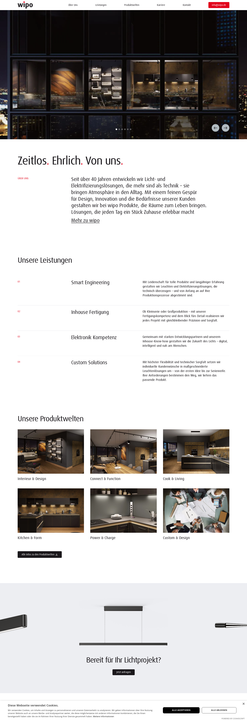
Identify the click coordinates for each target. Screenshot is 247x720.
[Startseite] (25, 5)
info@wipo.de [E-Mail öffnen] (219, 5)
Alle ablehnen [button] (219, 710)
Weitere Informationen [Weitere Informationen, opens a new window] (103, 716)
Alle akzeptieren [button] (181, 710)
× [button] (243, 704)
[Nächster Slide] (225, 128)
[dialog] (123, 710)
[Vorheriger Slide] (215, 128)
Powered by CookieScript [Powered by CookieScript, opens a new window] (233, 718)
